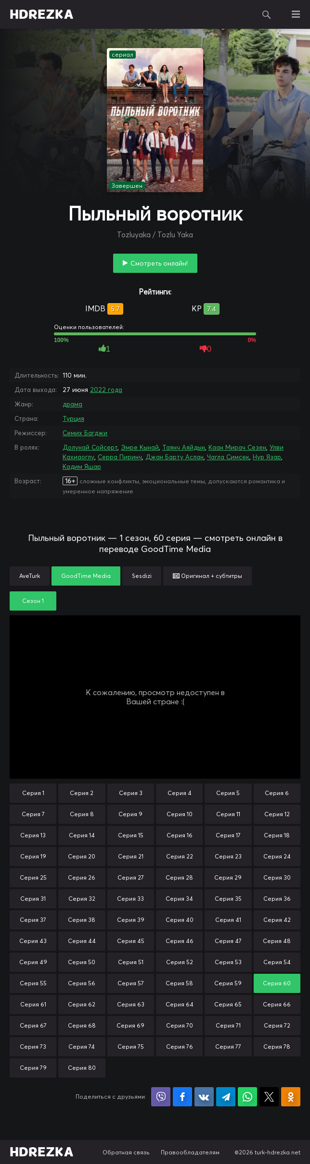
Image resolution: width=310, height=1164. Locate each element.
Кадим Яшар (82, 466)
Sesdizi (142, 575)
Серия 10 (180, 814)
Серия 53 (228, 962)
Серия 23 (228, 856)
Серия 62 (81, 1004)
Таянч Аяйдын (183, 447)
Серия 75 (130, 1046)
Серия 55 (33, 983)
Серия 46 (180, 940)
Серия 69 (130, 1025)
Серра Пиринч (120, 457)
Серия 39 (130, 919)
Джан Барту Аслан (174, 457)
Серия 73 (33, 1046)
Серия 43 (33, 940)
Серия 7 (33, 814)
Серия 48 (277, 940)
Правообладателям (190, 1152)
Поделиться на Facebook (182, 1096)
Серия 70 (179, 1025)
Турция (73, 418)
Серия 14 (82, 835)
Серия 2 (81, 792)
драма (72, 404)
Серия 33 (130, 898)
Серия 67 (33, 1025)
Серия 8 (82, 814)
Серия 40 (180, 919)
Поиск (266, 14)
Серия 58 (179, 983)
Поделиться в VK (204, 1096)
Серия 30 (277, 877)
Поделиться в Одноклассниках (290, 1096)
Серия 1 (33, 792)
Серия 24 (277, 856)
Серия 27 (130, 877)
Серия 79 (33, 1067)
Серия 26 (81, 877)
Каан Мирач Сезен (237, 447)
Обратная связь (126, 1152)
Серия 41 (228, 919)
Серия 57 (130, 983)
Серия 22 (179, 856)
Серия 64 (180, 1004)
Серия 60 (277, 983)
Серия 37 (33, 919)
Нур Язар (267, 457)
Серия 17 (228, 835)
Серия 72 (277, 1025)
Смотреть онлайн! (159, 263)
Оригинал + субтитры (207, 575)
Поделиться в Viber (160, 1096)
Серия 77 (228, 1046)
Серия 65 (228, 1004)
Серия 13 (33, 835)
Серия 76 (179, 1046)
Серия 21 (130, 856)
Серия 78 (276, 1046)
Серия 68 (82, 1025)
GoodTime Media (86, 575)
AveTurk (29, 575)
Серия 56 (81, 983)
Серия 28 (179, 877)
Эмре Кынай (140, 447)
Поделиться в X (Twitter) (269, 1096)
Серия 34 (179, 898)
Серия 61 (33, 1004)
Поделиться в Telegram (225, 1096)
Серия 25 (33, 877)
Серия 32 (81, 898)
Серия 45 (130, 940)
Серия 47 (228, 940)
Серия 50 (81, 962)
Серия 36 (277, 898)
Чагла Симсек (228, 457)
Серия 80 (82, 1067)
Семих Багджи (85, 433)
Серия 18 (277, 835)
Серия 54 (277, 962)
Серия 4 (180, 792)
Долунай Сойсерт (90, 447)
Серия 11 (228, 814)
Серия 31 (33, 898)
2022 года (106, 389)
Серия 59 (228, 983)
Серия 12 (277, 814)
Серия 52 (179, 962)
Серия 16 (180, 835)
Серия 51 (130, 962)
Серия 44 (82, 940)
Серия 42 (277, 919)
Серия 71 (228, 1025)
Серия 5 (228, 792)
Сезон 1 (33, 600)
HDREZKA (42, 14)
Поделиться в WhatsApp (247, 1096)
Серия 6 (277, 792)
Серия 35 (228, 898)
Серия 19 (33, 856)
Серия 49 (33, 962)
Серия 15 (130, 835)
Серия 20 (81, 856)
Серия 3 (130, 792)
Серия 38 (81, 919)
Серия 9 (130, 814)
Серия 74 (81, 1046)
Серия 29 (228, 877)
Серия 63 (130, 1004)
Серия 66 (277, 1004)
